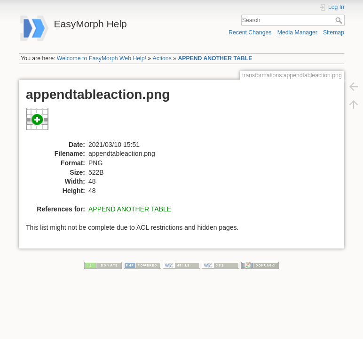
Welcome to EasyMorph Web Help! (101, 58)
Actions (162, 58)
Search (339, 20)
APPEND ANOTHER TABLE (215, 58)
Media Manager (297, 32)
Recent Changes (250, 32)
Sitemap (333, 32)
